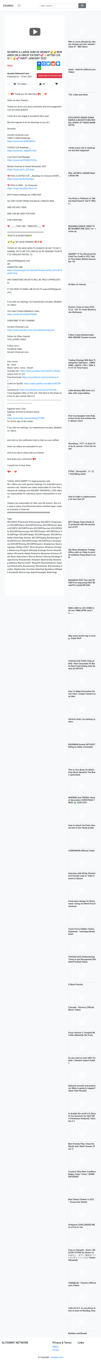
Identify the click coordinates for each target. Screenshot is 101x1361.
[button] (82, 5)
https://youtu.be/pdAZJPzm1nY (22, 188)
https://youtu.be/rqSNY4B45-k (21, 141)
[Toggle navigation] (19, 5)
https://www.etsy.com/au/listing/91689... (26, 418)
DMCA (55, 1347)
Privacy (55, 1350)
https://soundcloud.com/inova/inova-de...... (39, 390)
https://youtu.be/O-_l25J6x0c (20, 169)
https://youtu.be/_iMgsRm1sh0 (21, 150)
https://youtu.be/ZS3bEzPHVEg (22, 160)
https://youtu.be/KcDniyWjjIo (20, 179)
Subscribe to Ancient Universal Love (50, 75)
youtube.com (57, 1357)
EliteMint (8, 5)
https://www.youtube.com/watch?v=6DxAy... (41, 371)
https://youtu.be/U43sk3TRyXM (22, 314)
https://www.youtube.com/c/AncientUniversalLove (30, 330)
